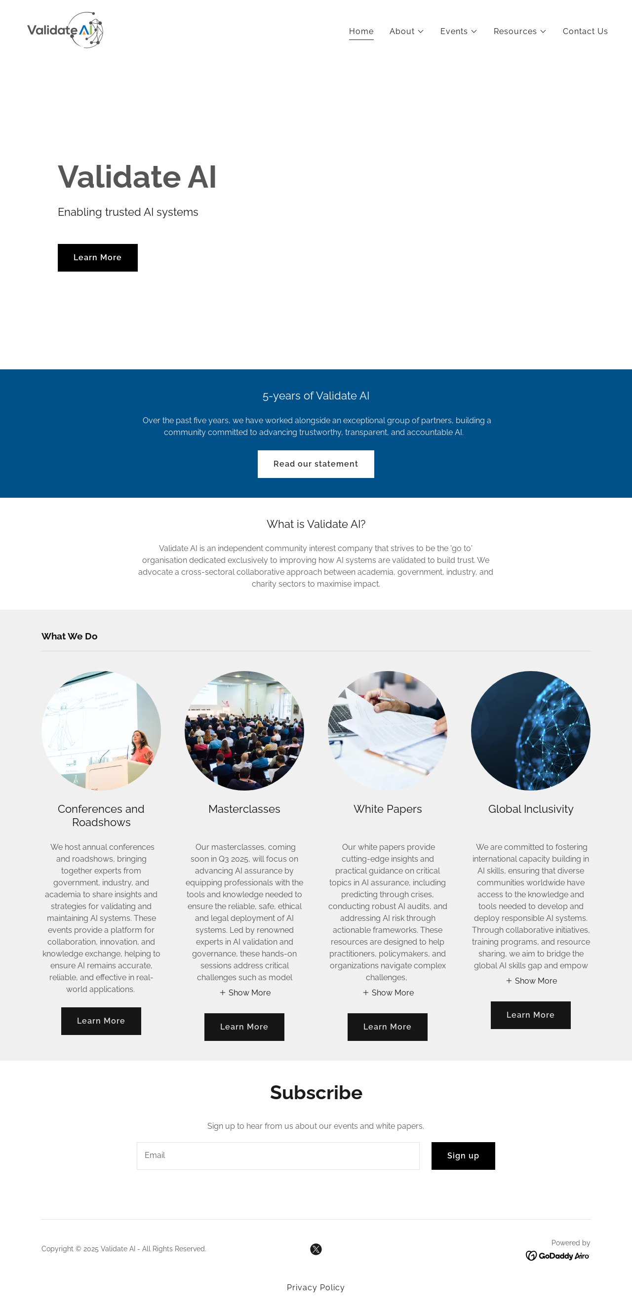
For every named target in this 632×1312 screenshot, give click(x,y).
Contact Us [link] (585, 31)
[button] (407, 32)
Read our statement (316, 464)
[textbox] (278, 1156)
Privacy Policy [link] (316, 1287)
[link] (65, 30)
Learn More (98, 257)
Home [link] (361, 31)
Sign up (463, 1155)
